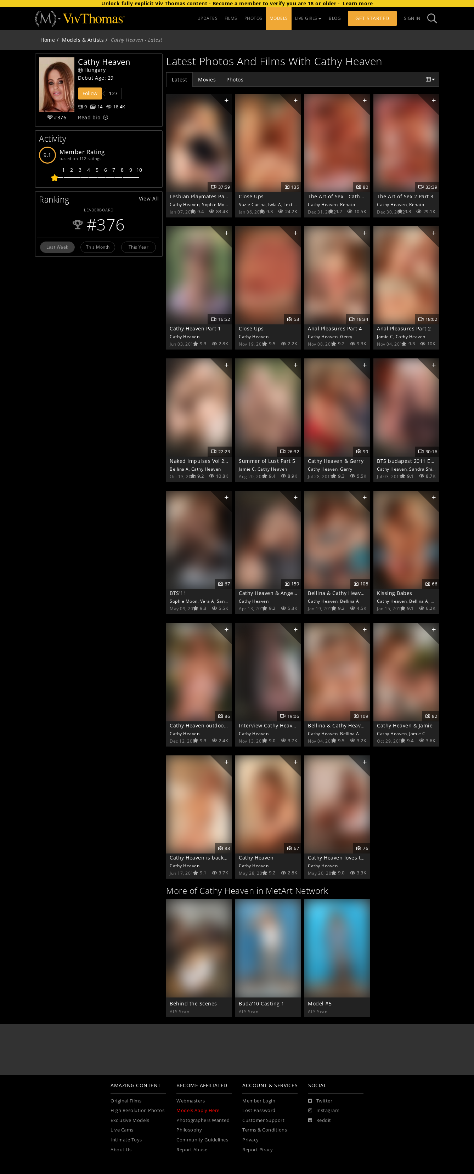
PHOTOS (253, 18)
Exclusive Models (130, 1120)
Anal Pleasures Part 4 (335, 328)
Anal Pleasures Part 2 (404, 328)
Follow (90, 93)
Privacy (250, 1140)
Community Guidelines (202, 1140)
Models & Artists (83, 39)
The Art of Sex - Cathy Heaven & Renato (358, 196)
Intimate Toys (126, 1140)
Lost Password (259, 1110)
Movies (207, 79)
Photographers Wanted (203, 1120)
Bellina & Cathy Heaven (337, 593)
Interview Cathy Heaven (269, 725)
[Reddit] (319, 1120)
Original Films (126, 1101)
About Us (121, 1150)
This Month (98, 247)
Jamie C (385, 336)
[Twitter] (320, 1101)
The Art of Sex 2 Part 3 (405, 196)
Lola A (437, 601)
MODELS (279, 18)
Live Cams (122, 1130)
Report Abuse (191, 1150)
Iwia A (274, 204)
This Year (139, 247)
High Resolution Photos (137, 1110)
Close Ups (251, 196)
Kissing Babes (394, 593)
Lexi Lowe (293, 204)
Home (47, 39)
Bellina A (179, 469)
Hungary (92, 70)
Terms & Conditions (264, 1130)
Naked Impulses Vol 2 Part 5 (205, 461)
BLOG (335, 18)
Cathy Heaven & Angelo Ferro (276, 593)
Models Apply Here (198, 1110)
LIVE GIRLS (308, 18)
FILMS (231, 18)
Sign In (412, 18)
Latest (179, 79)
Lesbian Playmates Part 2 (201, 196)
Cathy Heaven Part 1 (195, 328)
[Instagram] (323, 1110)
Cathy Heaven (184, 204)
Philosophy (189, 1130)
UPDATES (207, 18)
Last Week (57, 247)
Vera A (207, 601)
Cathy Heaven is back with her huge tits (220, 857)
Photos (234, 79)
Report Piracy (257, 1150)
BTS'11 (178, 593)
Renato (347, 204)
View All (149, 198)
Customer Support (263, 1120)
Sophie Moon (216, 204)
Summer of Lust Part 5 (267, 461)
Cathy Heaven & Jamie (405, 725)
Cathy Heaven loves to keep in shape (354, 857)
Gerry (346, 336)
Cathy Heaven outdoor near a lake (213, 725)
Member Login (258, 1101)
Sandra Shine (423, 469)
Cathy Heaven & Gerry (335, 461)
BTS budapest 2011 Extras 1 (412, 461)
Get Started (372, 18)
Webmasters (190, 1101)
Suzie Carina (252, 204)
